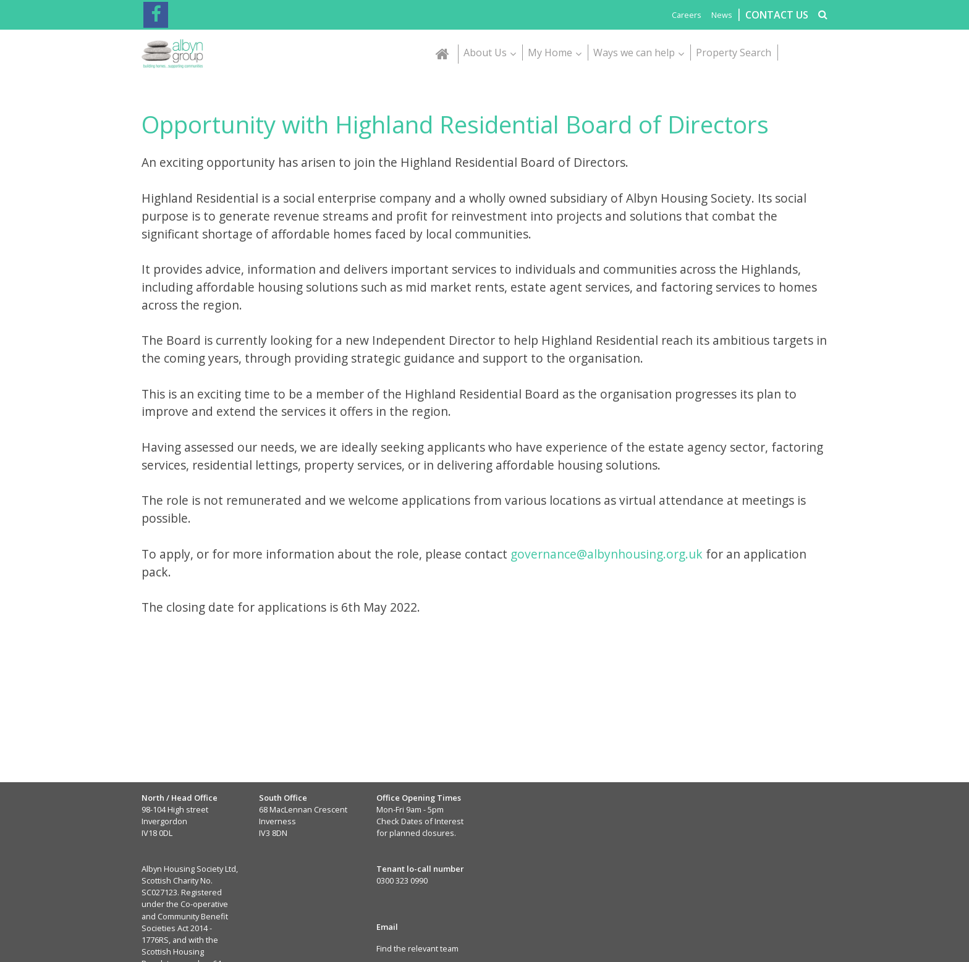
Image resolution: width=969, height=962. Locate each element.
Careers (686, 14)
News (721, 14)
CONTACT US (776, 15)
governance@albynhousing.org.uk (606, 554)
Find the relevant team (417, 948)
